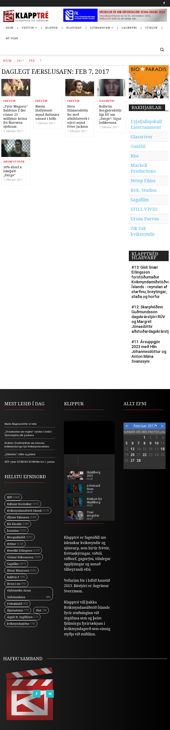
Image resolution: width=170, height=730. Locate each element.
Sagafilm (140, 199)
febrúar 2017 (144, 425)
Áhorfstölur (14, 161)
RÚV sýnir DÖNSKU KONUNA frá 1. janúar (29, 461)
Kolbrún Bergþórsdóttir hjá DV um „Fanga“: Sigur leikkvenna (110, 114)
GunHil (138, 146)
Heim (7, 60)
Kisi (135, 156)
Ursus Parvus (145, 218)
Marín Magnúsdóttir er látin (20, 424)
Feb (32, 60)
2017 (20, 60)
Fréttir (9, 101)
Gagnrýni (106, 101)
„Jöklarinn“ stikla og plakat (19, 454)
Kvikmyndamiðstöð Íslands (87, 607)
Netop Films (143, 180)
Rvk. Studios (144, 190)
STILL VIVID (144, 209)
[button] (161, 49)
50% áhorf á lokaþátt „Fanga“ (12, 171)
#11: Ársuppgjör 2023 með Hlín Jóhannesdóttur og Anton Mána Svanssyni (148, 351)
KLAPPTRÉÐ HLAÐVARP (144, 255)
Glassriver (142, 136)
